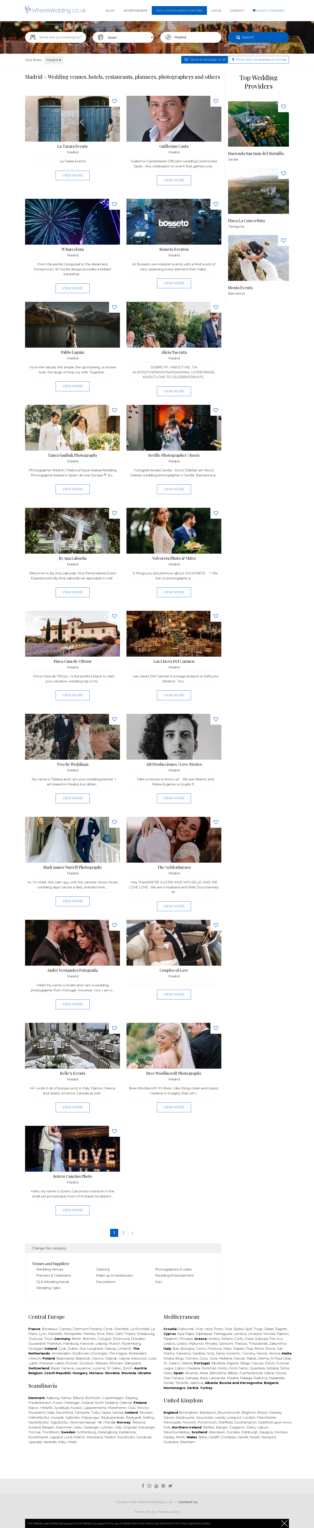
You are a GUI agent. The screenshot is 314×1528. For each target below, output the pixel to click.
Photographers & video (173, 1269)
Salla (50, 1412)
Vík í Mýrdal (106, 1422)
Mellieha (225, 1358)
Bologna (187, 1348)
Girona (281, 1373)
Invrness (280, 1432)
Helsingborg (107, 1432)
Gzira (213, 1358)
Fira (272, 1339)
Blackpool (208, 1412)
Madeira (193, 1368)
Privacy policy (169, 1512)
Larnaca (240, 1334)
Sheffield (225, 1422)
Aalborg (52, 1398)
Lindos (182, 1343)
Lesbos (169, 1343)
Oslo (118, 1427)
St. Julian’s (172, 1363)
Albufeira (218, 1363)
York (167, 1427)
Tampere (82, 1412)
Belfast (208, 1427)
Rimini (259, 1348)
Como (201, 1348)
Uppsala (35, 1442)
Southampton (245, 1422)
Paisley (169, 1437)
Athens (227, 1339)
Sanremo (183, 1353)
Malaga (246, 1378)
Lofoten (106, 1427)
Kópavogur (90, 1417)
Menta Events (240, 287)
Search (248, 37)
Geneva (67, 1368)
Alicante (191, 1373)
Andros (214, 1339)
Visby (62, 1442)
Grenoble (121, 1329)
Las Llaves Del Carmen (174, 661)
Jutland (87, 1403)
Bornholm (93, 1398)
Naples (239, 1348)
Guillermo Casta (173, 146)
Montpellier (73, 1334)
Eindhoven (80, 1353)
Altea (204, 1373)
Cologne (104, 1339)
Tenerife (181, 1383)
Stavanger (146, 1427)
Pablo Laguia (72, 352)
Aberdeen (217, 1432)
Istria (208, 1329)
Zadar (269, 1329)
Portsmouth (207, 1422)
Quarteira (257, 1368)
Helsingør (72, 1403)
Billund (78, 1398)
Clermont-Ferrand (87, 1329)
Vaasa (106, 1412)
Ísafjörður (72, 1417)
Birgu (179, 1358)
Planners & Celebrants (53, 1275)
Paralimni (171, 1339)
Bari (176, 1348)
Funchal (282, 1363)
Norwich (189, 1422)
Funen (58, 1403)
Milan (227, 1348)
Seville (169, 1383)
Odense (125, 1403)
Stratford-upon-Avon (275, 1422)
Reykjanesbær (112, 1417)
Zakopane (133, 1363)
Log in (216, 10)
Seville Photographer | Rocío (174, 455)
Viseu (168, 1373)
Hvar (199, 1329)
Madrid (53, 60)
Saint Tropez (125, 1334)
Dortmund (121, 1339)
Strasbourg (145, 1334)
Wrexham (187, 1442)
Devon (169, 1417)
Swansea (171, 1442)
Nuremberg (131, 1343)
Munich (114, 1343)
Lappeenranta (95, 1408)
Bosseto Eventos (174, 249)
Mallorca (260, 1378)
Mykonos (196, 1343)
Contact (237, 10)
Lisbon (180, 1368)
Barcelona (218, 1373)
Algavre (233, 1363)
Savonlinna (64, 1412)
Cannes (65, 1329)
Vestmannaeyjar (83, 1422)
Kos (279, 1339)
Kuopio (76, 1408)
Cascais (257, 1363)
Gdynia (124, 1358)
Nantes (89, 1334)
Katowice (139, 1358)
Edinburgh (249, 1432)
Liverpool (234, 1417)
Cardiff (213, 1437)
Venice (261, 1353)
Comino (191, 1358)
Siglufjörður (59, 1422)
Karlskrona (127, 1432)
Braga (245, 1363)
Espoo (33, 1408)
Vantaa (117, 1412)
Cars (158, 1282)
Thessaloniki (258, 1343)
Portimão (209, 1368)
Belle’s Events (72, 1073)
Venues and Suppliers (50, 1263)
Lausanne (83, 1368)
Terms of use (145, 1512)
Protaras (186, 1339)
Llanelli (242, 1437)
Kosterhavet (38, 1437)
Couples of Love (174, 970)
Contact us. (188, 1502)
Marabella (276, 1378)
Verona (274, 1353)
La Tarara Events (72, 146)
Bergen (48, 1427)
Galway (110, 1348)
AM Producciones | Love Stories (174, 764)
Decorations (105, 1282)
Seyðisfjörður (38, 1422)
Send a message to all (204, 59)
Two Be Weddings (73, 764)
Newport (268, 1437)
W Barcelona (72, 249)
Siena (220, 1353)
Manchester (266, 1417)
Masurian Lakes (51, 1363)
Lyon (42, 1334)
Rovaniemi (36, 1412)
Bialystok (82, 1358)
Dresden (138, 1339)
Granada (191, 1378)
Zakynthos (277, 1343)
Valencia (196, 1383)
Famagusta (223, 1334)
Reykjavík (133, 1417)
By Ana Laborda (72, 558)
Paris (110, 1334)
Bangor (222, 1427)
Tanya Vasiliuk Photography (72, 455)
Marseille (55, 1334)
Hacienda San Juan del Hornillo (256, 153)
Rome (270, 1348)
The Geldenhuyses (174, 867)
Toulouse (35, 1339)
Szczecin (86, 1363)
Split (248, 1329)
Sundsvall (144, 1437)
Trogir (258, 1329)
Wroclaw (116, 1363)
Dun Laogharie (91, 1348)
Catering (102, 1269)
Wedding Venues (49, 1269)
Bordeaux (50, 1329)
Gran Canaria (174, 1378)
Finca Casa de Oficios (72, 661)
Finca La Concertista (246, 220)
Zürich (128, 1368)
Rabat (251, 1358)
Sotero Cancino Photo (72, 1176)
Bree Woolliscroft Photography (173, 1073)
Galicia (269, 1373)
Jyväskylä (61, 1408)
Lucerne (99, 1368)
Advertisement (135, 10)
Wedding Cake (48, 1288)
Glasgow (266, 1432)
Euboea (261, 1339)
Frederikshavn (39, 1403)
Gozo (204, 1358)
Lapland (56, 1437)
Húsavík (57, 1417)
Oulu (131, 1408)
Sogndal (130, 1427)
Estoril (270, 1363)
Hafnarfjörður (38, 1417)
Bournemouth (229, 1412)
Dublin (73, 1348)
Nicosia (269, 1334)
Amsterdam (61, 1353)
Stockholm (126, 1437)
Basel (55, 1368)
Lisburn (262, 1427)
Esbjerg (131, 1398)
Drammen (64, 1427)
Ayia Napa (185, 1334)
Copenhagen (113, 1398)
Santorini (226, 1343)
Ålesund (138, 1422)
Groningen (99, 1353)
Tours (48, 1339)
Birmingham (188, 1412)
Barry (203, 1437)
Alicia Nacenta (174, 352)
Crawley (275, 1412)
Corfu (238, 1339)
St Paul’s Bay (280, 1358)
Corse (108, 1329)
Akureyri (145, 1412)
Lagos (168, 1368)
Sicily (210, 1353)
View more (72, 175)
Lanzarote (217, 1378)
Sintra (284, 1368)
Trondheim (51, 1432)
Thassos (240, 1343)
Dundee (233, 1432)
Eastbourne (185, 1417)
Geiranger (91, 1427)
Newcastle (172, 1422)
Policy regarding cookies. (195, 1523)
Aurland (34, 1427)
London (249, 1417)
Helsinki (46, 1408)
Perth (180, 1437)
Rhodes (211, 1343)
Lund (68, 1437)
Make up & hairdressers (114, 1275)
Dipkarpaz (204, 1334)
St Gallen (114, 1368)
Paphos (282, 1334)
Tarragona (236, 226)
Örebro (110, 1437)
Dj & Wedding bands (52, 1282)
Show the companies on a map (259, 59)
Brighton (249, 1412)
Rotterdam (138, 1353)
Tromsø (34, 1432)
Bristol (262, 1412)
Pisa (249, 1348)
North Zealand (106, 1403)
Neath (255, 1437)
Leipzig (101, 1343)
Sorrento (233, 1353)
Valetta (187, 1363)
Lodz (152, 1358)
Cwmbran (228, 1437)
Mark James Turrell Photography (72, 867)
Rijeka (239, 1329)
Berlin (76, 1339)
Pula (228, 1329)
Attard (169, 1358)
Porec (219, 1329)
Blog (110, 10)
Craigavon (237, 1427)
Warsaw (101, 1363)
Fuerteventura (250, 1373)
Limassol (255, 1334)
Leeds (220, 1417)
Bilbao (233, 1373)
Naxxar (239, 1358)
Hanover (87, 1343)
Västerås (49, 1442)
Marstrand (95, 1437)
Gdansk (111, 1358)
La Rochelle (139, 1329)
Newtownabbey (177, 1432)
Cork (62, 1348)
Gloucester (204, 1417)
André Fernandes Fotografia (72, 970)
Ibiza (204, 1378)
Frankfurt (54, 1343)
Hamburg (70, 1343)
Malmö (79, 1437)
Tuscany (248, 1353)
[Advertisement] (123, 1461)
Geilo (78, 1427)
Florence (214, 1348)
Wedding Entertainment (174, 1275)
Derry (251, 1427)
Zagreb (281, 1329)
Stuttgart (35, 1348)
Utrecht (34, 1358)
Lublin (33, 1363)
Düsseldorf (37, 1343)
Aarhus (65, 1398)
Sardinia (199, 1353)
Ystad (72, 1442)
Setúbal (272, 1368)
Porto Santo (238, 1368)
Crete (249, 1339)
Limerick (124, 1348)
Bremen (89, 1339)
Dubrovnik (185, 1329)
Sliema (263, 1358)
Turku (95, 1412)
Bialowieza (65, 1358)
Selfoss (148, 1417)
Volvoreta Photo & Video (174, 558)
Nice (100, 1334)
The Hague (118, 1353)
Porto (222, 1368)
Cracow (98, 1358)
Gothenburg (86, 1432)
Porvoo (143, 1408)
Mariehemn (117, 1408)
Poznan (72, 1363)
